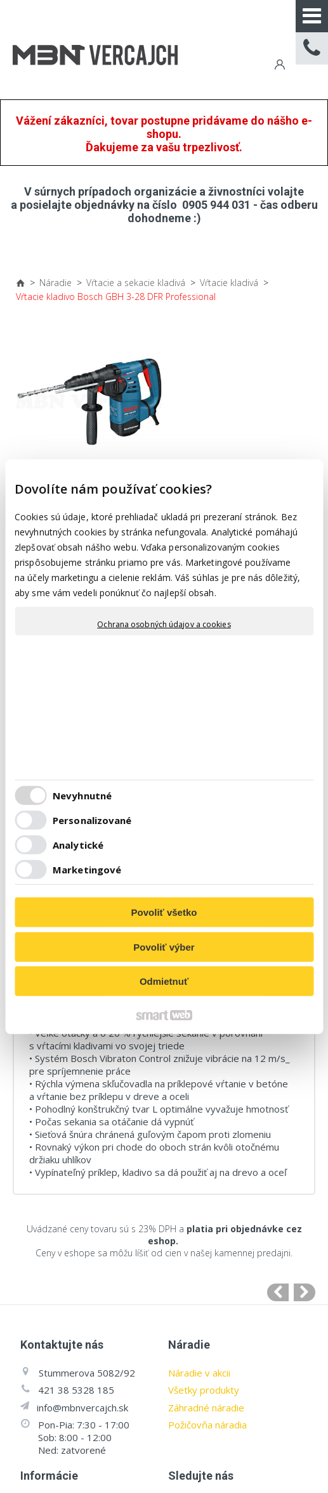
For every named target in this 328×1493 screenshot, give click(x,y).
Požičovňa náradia (207, 1250)
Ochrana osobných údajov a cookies (163, 624)
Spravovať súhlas (229, 1475)
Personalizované (92, 820)
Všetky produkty (203, 1215)
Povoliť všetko (164, 912)
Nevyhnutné (82, 795)
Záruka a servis (53, 1346)
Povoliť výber (163, 947)
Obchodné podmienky (67, 1328)
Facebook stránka (233, 1405)
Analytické (78, 845)
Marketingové (87, 869)
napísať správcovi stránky (238, 1463)
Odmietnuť (164, 981)
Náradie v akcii (199, 1197)
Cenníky (36, 1381)
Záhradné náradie (206, 1232)
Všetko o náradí (54, 1363)
